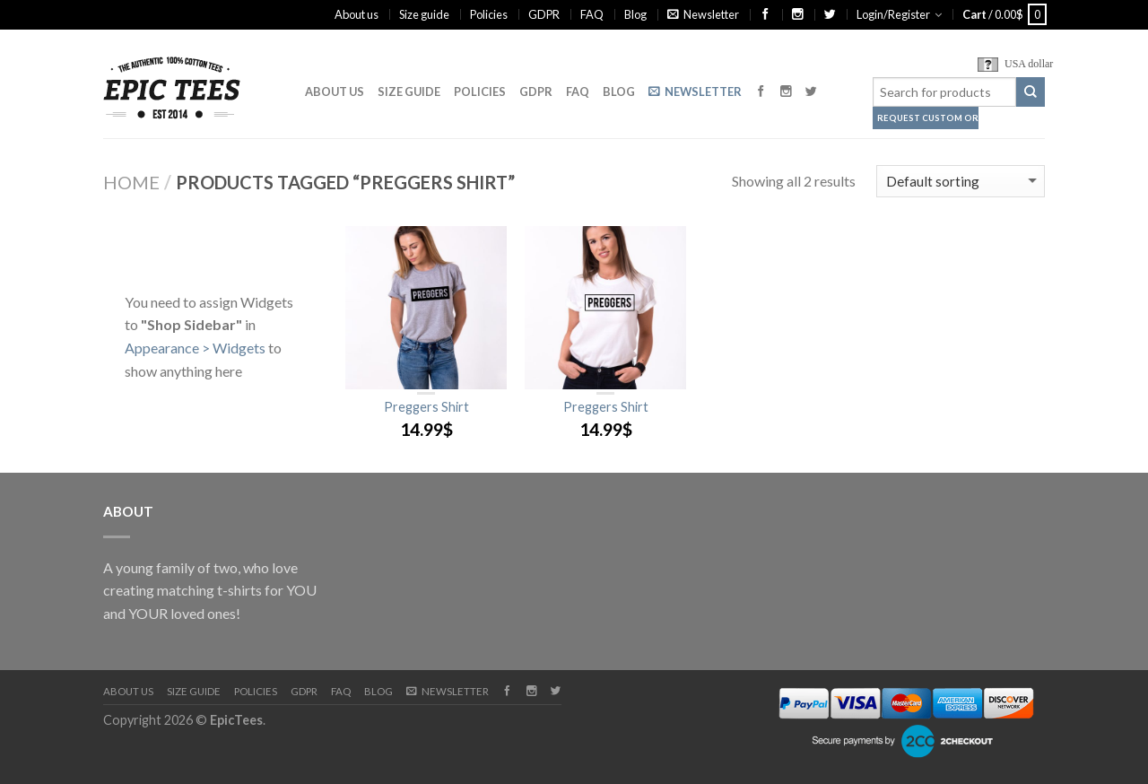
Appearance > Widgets (195, 347)
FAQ (592, 14)
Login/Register (893, 14)
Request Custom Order (927, 118)
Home (131, 182)
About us (356, 14)
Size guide (424, 14)
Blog (635, 14)
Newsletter (703, 14)
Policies (489, 14)
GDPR (544, 14)
